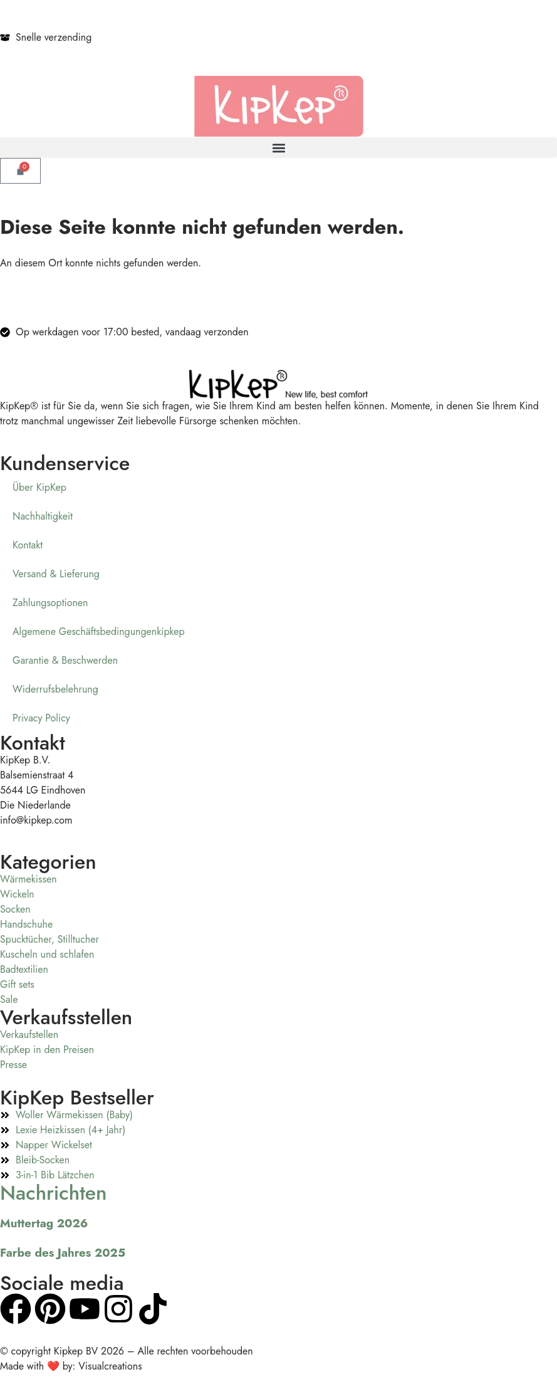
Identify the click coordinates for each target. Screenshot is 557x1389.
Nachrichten (53, 1192)
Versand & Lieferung (56, 574)
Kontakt (28, 545)
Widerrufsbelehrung (55, 689)
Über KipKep (39, 487)
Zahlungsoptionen (50, 602)
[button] (278, 147)
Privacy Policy (41, 718)
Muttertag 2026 (44, 1223)
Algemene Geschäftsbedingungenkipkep (99, 631)
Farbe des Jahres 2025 (62, 1252)
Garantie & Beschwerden (65, 660)
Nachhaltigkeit (43, 516)
